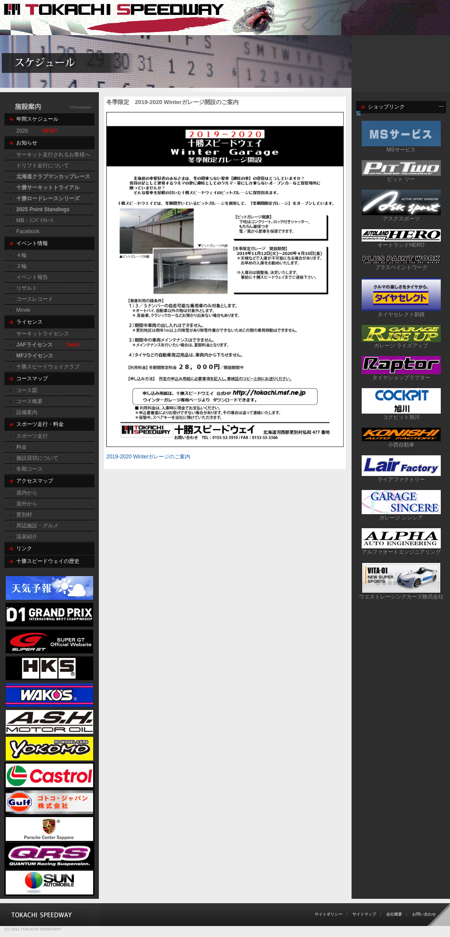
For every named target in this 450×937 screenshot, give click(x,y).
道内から (26, 493)
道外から (26, 504)
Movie (23, 310)
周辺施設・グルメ (37, 526)
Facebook (28, 231)
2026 (22, 131)
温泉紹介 (26, 536)
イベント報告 (32, 277)
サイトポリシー (328, 914)
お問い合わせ (424, 914)
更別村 (24, 515)
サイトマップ (364, 914)
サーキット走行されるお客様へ (53, 154)
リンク (24, 548)
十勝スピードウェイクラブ (48, 367)
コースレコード (34, 299)
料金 (21, 447)
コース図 (26, 390)
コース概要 (29, 401)
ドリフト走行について (42, 165)
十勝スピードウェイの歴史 (48, 561)
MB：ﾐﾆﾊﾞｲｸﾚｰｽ (34, 220)
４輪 (21, 255)
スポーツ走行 (32, 436)
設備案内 (26, 412)
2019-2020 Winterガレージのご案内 (148, 457)
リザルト (26, 288)
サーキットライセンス (42, 334)
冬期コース (29, 469)
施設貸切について (37, 458)
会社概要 (394, 914)
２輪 (21, 266)
